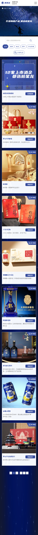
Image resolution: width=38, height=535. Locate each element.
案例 (10, 8)
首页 (4, 8)
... (19, 473)
